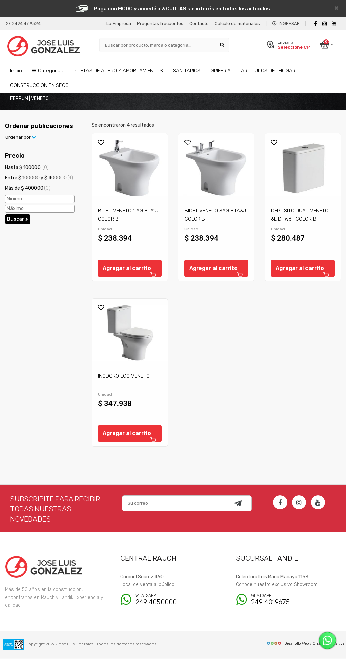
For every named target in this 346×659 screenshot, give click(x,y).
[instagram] (324, 24)
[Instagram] (299, 503)
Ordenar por (20, 138)
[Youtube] (334, 24)
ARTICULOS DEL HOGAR (268, 70)
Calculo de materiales (237, 23)
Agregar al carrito (130, 272)
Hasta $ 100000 (27, 168)
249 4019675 (288, 600)
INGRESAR (286, 23)
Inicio (16, 70)
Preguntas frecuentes (160, 23)
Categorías (47, 70)
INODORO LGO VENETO (124, 377)
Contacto (199, 23)
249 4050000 (172, 600)
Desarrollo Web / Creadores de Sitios (305, 644)
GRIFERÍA (221, 70)
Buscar (17, 220)
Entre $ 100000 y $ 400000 (39, 178)
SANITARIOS (186, 70)
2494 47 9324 (23, 23)
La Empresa (118, 23)
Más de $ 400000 (27, 189)
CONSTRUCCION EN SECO (39, 85)
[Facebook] (315, 24)
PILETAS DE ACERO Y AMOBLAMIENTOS (118, 70)
